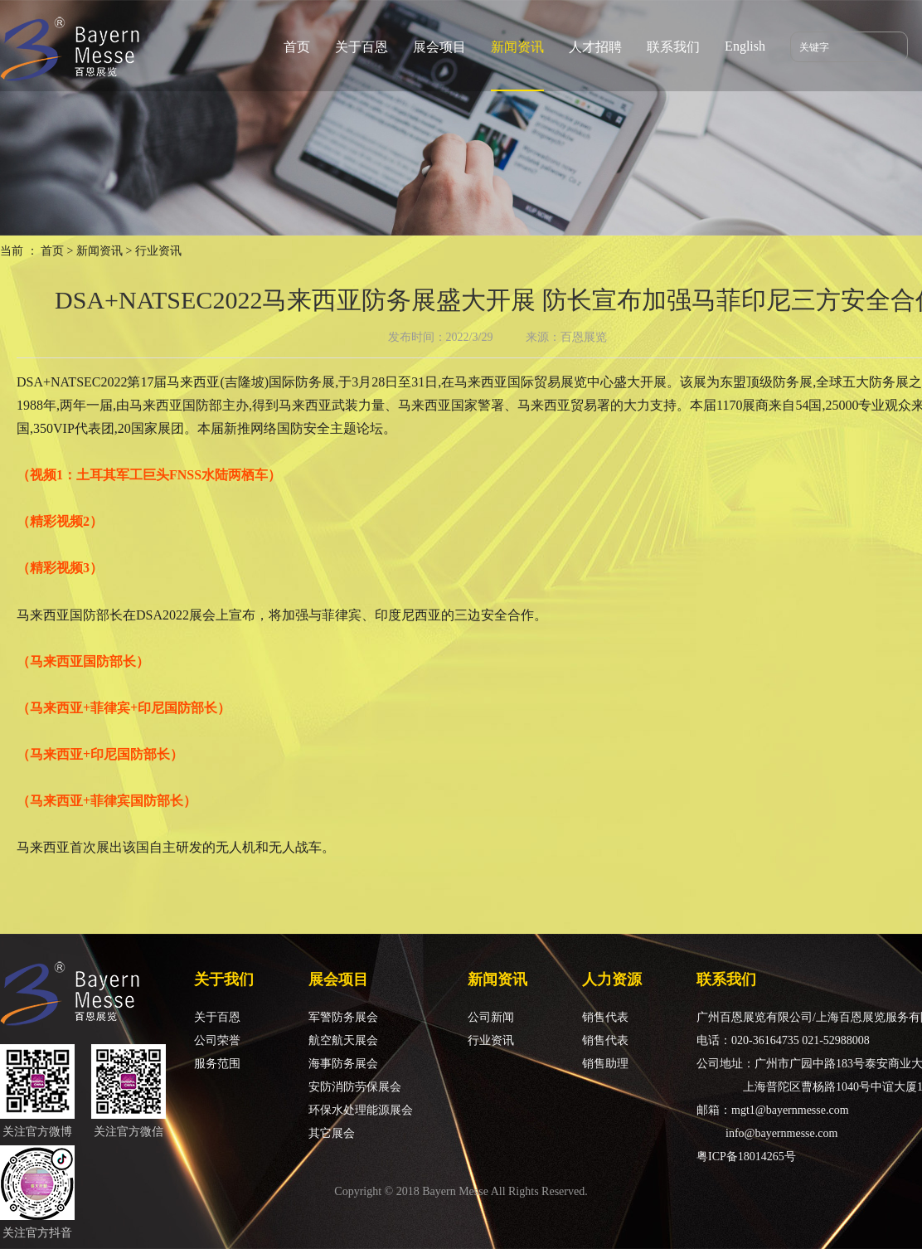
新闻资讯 (517, 47)
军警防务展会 (343, 1017)
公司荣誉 (217, 1040)
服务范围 (217, 1063)
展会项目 (439, 47)
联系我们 (673, 47)
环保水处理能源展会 (360, 1110)
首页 (297, 47)
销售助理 (605, 1063)
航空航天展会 (343, 1040)
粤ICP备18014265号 (746, 1156)
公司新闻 (491, 1017)
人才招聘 (595, 47)
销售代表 (605, 1017)
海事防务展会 (343, 1063)
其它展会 (331, 1133)
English (745, 46)
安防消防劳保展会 (354, 1087)
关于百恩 (361, 47)
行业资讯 (491, 1040)
